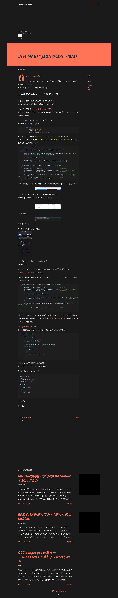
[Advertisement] (53, 18)
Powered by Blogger (59, 591)
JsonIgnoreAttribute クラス (28, 327)
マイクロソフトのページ (27, 272)
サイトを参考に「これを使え (41, 109)
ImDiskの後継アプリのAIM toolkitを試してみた (44, 478)
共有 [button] (89, 75)
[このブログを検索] (51, 33)
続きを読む (69, 503)
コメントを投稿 (26, 503)
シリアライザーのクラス (58, 318)
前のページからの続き (33, 76)
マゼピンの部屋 (25, 4)
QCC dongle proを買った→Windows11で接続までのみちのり (44, 556)
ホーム (20, 39)
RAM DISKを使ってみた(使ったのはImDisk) (45, 516)
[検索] (93, 5)
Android (90, 85)
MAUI (89, 89)
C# (88, 87)
